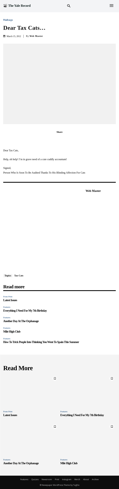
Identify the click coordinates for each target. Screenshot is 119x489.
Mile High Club (11, 331)
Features (6, 307)
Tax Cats (18, 275)
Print (57, 479)
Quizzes (35, 479)
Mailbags (9, 20)
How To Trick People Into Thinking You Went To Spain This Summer (41, 342)
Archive (95, 479)
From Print (7, 296)
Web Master (36, 36)
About (86, 479)
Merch (77, 479)
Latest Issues (10, 300)
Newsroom (47, 479)
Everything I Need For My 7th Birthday (25, 310)
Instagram (66, 479)
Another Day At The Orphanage (21, 321)
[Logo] (17, 6)
